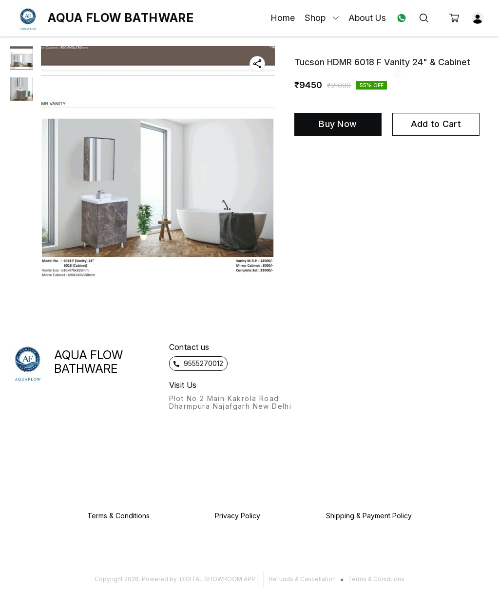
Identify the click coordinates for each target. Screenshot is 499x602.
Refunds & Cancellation (302, 579)
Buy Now (338, 124)
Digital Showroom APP (217, 579)
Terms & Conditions (376, 579)
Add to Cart (436, 124)
